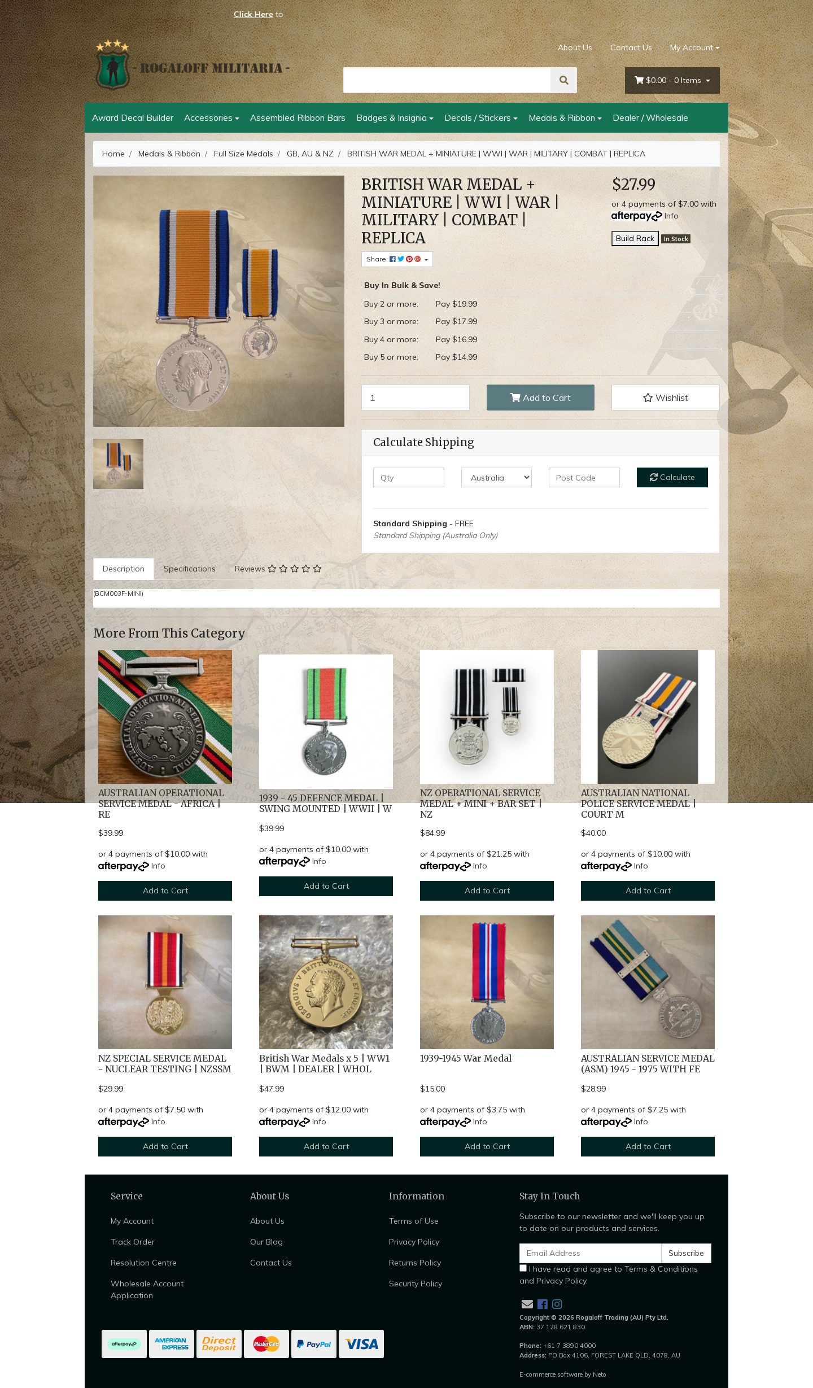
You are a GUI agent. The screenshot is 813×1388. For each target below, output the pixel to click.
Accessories (208, 117)
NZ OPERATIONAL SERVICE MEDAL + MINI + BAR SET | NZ (481, 804)
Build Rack (635, 238)
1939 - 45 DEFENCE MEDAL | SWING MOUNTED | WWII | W (325, 803)
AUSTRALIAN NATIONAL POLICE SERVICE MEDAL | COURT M (638, 804)
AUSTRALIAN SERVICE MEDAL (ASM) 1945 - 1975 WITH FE (648, 1064)
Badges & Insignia (391, 117)
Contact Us (631, 47)
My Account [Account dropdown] (691, 47)
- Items (669, 80)
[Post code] (584, 477)
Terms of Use (414, 1221)
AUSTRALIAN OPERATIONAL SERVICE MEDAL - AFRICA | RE (161, 804)
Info (672, 216)
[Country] (496, 477)
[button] (665, 398)
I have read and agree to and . (608, 1275)
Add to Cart (540, 397)
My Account (132, 1221)
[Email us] (527, 1304)
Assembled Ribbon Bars (298, 117)
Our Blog (266, 1242)
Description (124, 569)
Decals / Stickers (477, 117)
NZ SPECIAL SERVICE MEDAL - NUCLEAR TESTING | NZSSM (164, 1064)
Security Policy (415, 1283)
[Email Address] (590, 1253)
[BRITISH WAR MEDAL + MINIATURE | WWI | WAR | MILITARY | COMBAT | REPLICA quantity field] (415, 398)
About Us (575, 47)
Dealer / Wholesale (650, 117)
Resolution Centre (144, 1263)
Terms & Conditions (661, 1269)
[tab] (123, 569)
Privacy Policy (414, 1242)
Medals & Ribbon (561, 117)
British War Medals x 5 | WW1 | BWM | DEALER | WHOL (324, 1064)
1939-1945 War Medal (466, 1058)
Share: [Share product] (394, 259)
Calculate (672, 477)
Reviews (278, 569)
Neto (599, 1374)
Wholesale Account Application (147, 1289)
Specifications (190, 569)
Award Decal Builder (132, 117)
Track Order (133, 1242)
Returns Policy (415, 1263)
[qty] (408, 477)
